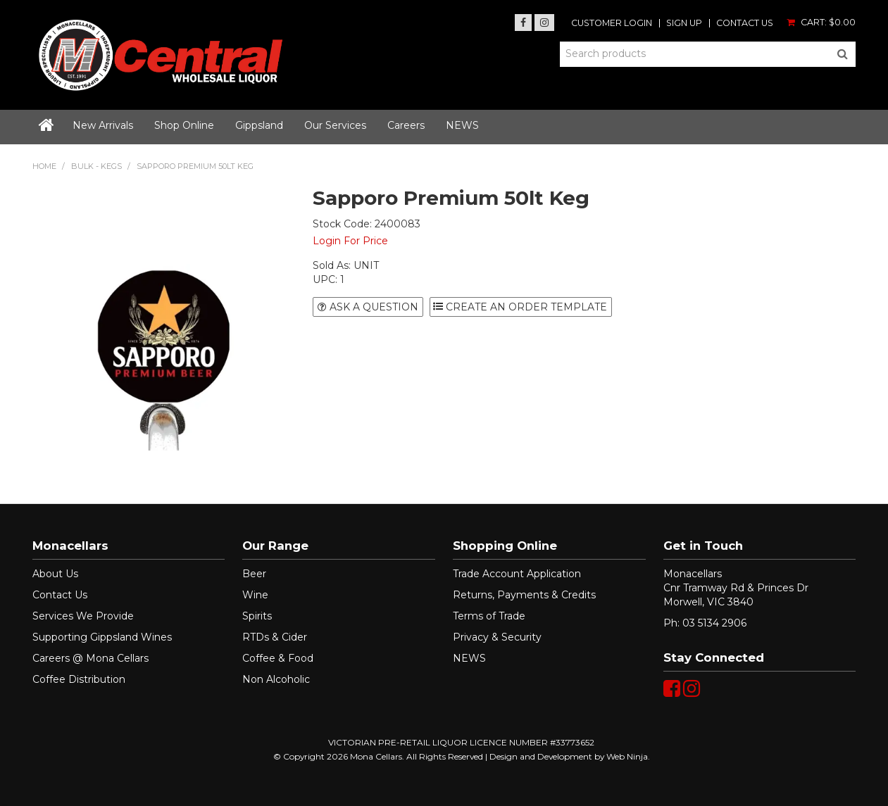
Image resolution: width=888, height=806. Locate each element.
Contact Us (744, 23)
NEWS (462, 125)
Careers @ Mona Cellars (90, 658)
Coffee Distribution (78, 679)
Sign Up (684, 23)
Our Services (335, 125)
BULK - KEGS (96, 166)
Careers (406, 125)
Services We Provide (83, 616)
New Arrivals (103, 125)
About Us (55, 573)
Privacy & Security (497, 637)
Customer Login (611, 23)
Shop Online (184, 125)
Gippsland (259, 125)
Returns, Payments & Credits (524, 594)
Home (47, 127)
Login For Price (350, 240)
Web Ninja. (628, 756)
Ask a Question (374, 307)
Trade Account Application (517, 573)
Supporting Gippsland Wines (102, 637)
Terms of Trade (489, 616)
